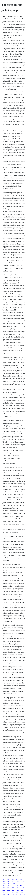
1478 (4, 881)
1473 (8, 885)
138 (13, 892)
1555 (8, 883)
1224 (4, 890)
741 (22, 883)
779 (13, 890)
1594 (18, 887)
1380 (4, 894)
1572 (23, 881)
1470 (18, 881)
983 (20, 894)
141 (21, 879)
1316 (13, 881)
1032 (4, 887)
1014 (22, 892)
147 (3, 885)
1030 (4, 883)
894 (17, 879)
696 (13, 879)
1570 (8, 892)
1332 (13, 883)
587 (22, 890)
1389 (23, 887)
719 (13, 894)
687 (21, 885)
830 (18, 890)
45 (17, 885)
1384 (13, 887)
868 (8, 887)
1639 (8, 890)
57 (24, 894)
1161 (8, 879)
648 (8, 894)
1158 (13, 885)
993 (3, 892)
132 (18, 883)
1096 (17, 892)
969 (3, 879)
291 (8, 881)
